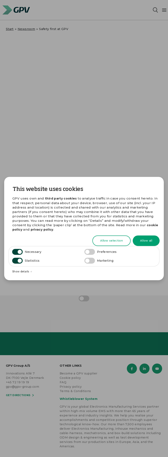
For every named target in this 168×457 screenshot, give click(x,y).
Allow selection (111, 240)
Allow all (146, 240)
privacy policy (42, 229)
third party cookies (61, 198)
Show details (22, 271)
